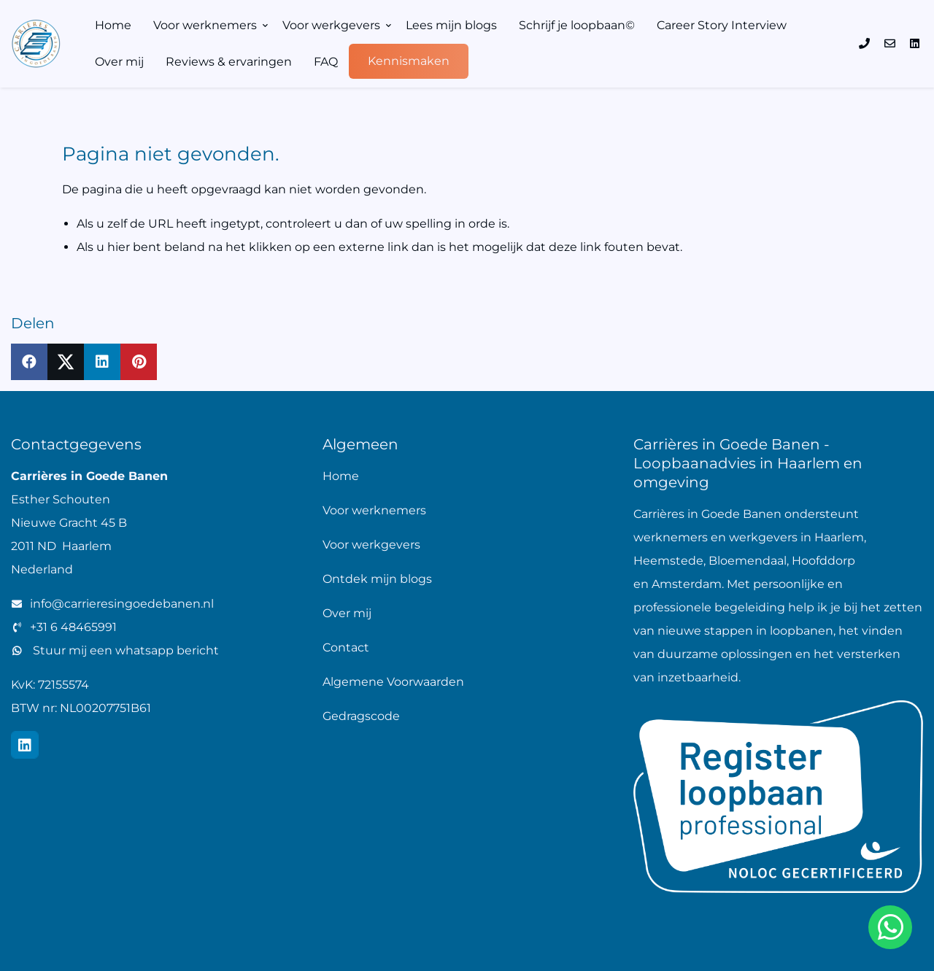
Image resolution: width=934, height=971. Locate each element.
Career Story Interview (722, 25)
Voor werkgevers (331, 25)
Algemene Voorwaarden (393, 682)
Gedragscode (361, 716)
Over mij (119, 62)
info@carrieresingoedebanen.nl (122, 604)
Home (113, 25)
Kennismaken (408, 61)
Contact (346, 647)
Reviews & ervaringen (229, 62)
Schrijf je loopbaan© (577, 25)
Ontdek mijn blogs (377, 579)
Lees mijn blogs (451, 25)
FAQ (326, 62)
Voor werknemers (205, 25)
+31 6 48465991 (73, 627)
